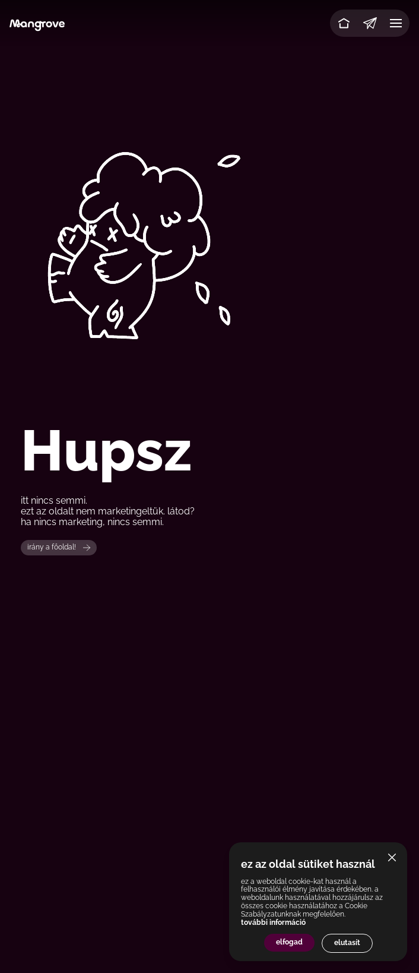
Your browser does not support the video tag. (209, 243)
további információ (273, 922)
